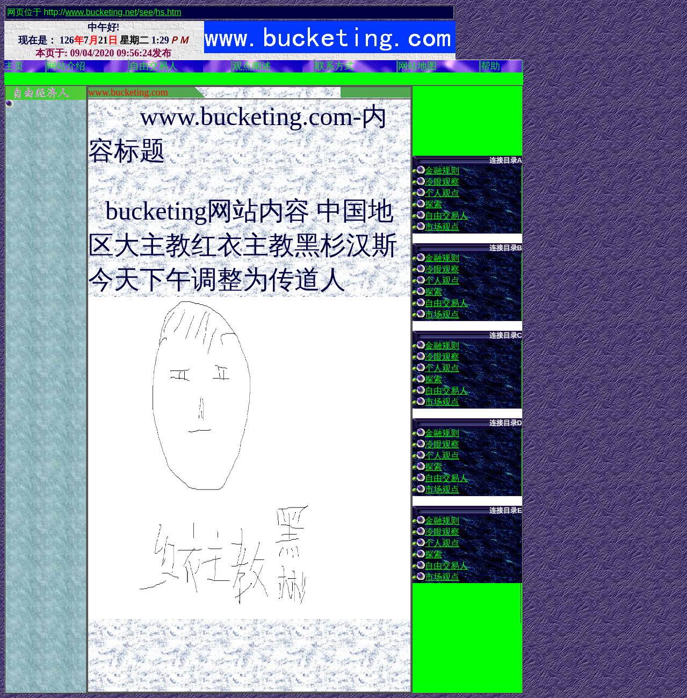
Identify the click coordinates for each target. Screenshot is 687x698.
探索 (433, 204)
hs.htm (169, 12)
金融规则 (442, 170)
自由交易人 (446, 215)
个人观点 (442, 193)
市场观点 (442, 226)
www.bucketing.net (100, 12)
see (146, 12)
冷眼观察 (442, 181)
